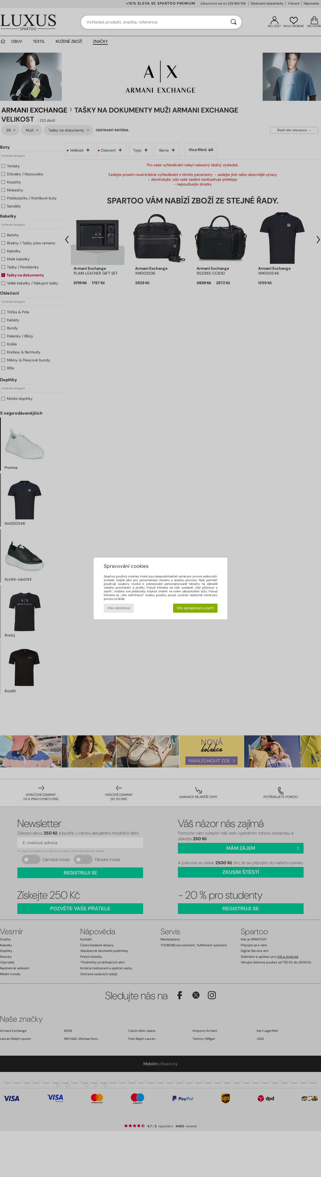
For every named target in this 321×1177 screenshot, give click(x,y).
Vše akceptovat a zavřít (195, 608)
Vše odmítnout (118, 608)
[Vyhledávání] (233, 22)
